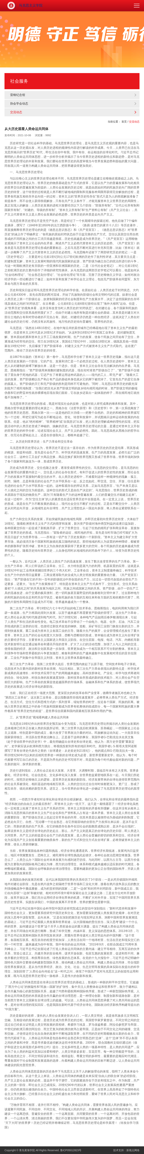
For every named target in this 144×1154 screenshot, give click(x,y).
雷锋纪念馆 (73, 94)
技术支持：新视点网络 (126, 1150)
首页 (124, 121)
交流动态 (73, 112)
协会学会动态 (73, 103)
